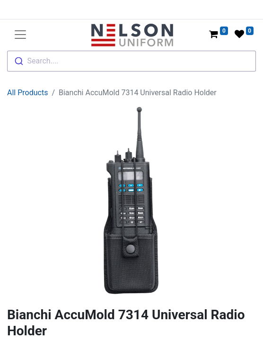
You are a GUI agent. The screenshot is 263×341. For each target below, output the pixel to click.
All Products (27, 92)
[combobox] (131, 61)
